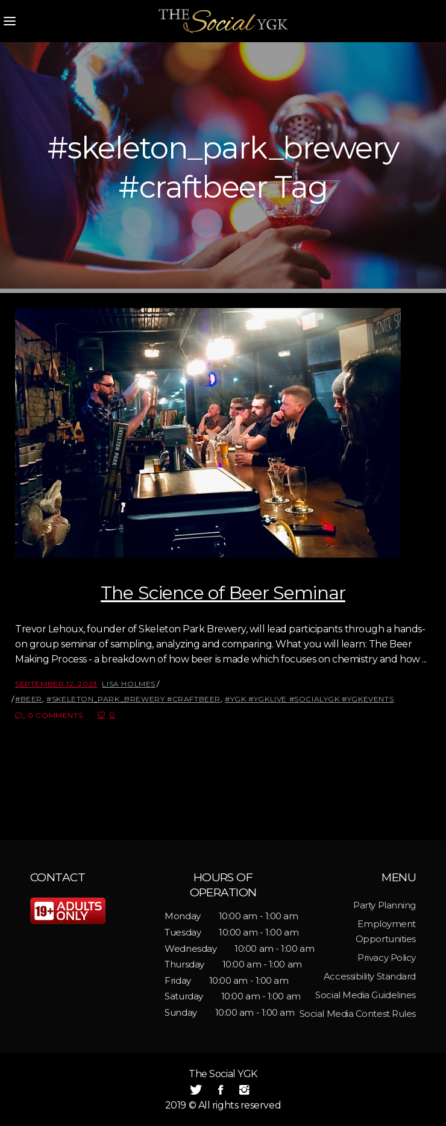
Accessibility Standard (370, 976)
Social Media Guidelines (365, 995)
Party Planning (384, 905)
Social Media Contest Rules (358, 1013)
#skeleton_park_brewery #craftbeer (133, 698)
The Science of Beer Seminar (223, 593)
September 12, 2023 (56, 683)
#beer (28, 698)
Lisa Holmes (128, 683)
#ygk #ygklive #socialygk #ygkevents (309, 698)
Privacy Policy (386, 957)
